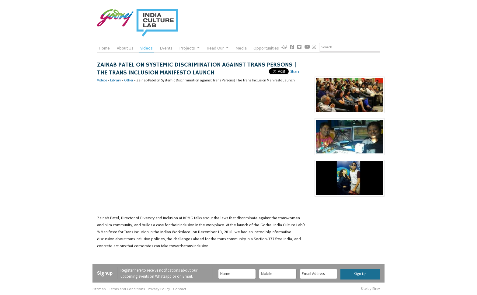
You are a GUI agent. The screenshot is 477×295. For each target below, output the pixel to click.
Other (128, 80)
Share (294, 71)
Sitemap (99, 288)
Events (166, 48)
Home (104, 48)
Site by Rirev (370, 288)
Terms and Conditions (127, 288)
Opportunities (268, 48)
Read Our (217, 48)
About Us (125, 48)
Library (115, 80)
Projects (189, 48)
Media (241, 48)
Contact (179, 288)
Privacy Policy (159, 288)
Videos (146, 48)
